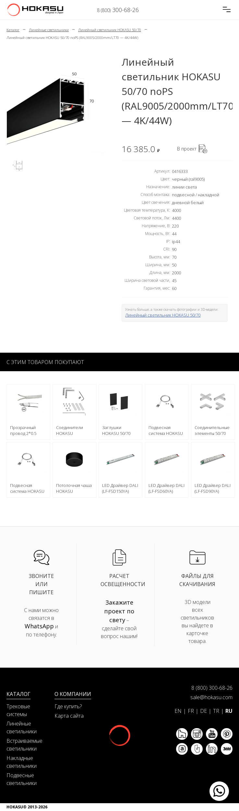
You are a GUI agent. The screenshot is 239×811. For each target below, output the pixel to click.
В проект (187, 149)
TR (216, 710)
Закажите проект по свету (119, 611)
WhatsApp (39, 626)
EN (178, 710)
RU (229, 710)
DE (203, 710)
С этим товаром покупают (45, 362)
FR (191, 710)
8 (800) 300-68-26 (212, 687)
